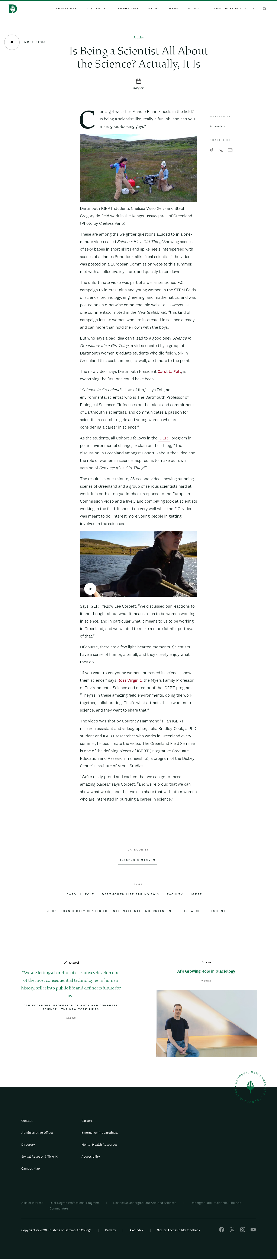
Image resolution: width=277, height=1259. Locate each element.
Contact (27, 1121)
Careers (87, 1121)
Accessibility (90, 1156)
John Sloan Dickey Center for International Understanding (110, 911)
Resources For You (234, 8)
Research (191, 911)
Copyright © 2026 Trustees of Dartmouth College (56, 1230)
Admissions (66, 8)
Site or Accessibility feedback (178, 1230)
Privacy (110, 1230)
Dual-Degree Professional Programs (75, 1203)
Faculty (175, 894)
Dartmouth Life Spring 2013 (131, 894)
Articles (138, 37)
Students (218, 911)
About (154, 8)
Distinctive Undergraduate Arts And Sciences (145, 1203)
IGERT (164, 438)
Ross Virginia (129, 680)
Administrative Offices (37, 1133)
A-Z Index (137, 1230)
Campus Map (30, 1168)
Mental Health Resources (99, 1144)
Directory (28, 1144)
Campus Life (127, 8)
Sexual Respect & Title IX (39, 1156)
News (173, 8)
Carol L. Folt (169, 371)
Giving (194, 8)
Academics (96, 8)
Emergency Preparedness (99, 1133)
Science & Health (137, 859)
